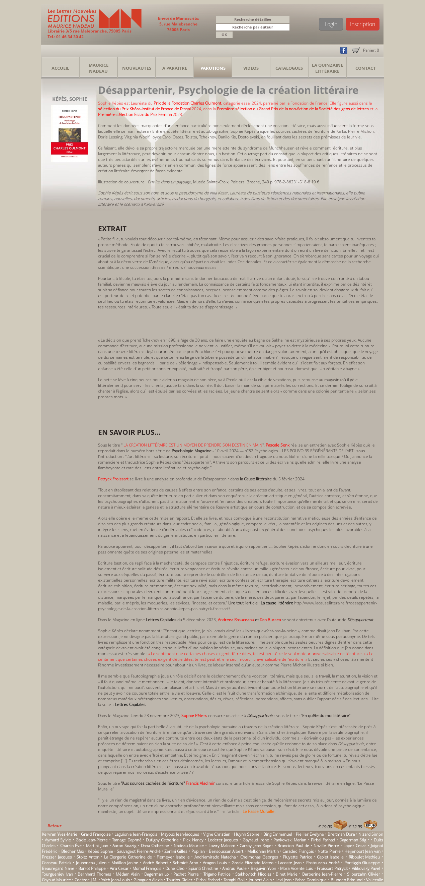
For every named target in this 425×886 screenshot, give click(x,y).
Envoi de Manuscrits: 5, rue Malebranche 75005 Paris (178, 24)
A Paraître (174, 68)
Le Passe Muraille (258, 811)
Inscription (362, 24)
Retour (54, 826)
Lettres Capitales (131, 704)
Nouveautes (136, 68)
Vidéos (251, 68)
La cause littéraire (277, 603)
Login (331, 24)
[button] (285, 27)
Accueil (60, 68)
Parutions (213, 68)
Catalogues (289, 68)
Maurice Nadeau (98, 68)
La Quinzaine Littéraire (327, 68)
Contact (365, 68)
